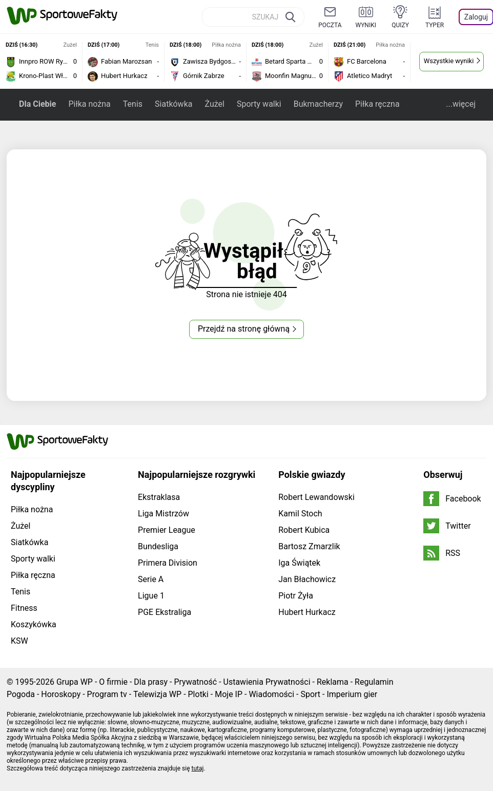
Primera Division (167, 563)
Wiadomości (271, 694)
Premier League (166, 530)
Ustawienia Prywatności (267, 682)
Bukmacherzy (318, 104)
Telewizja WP (157, 694)
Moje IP (228, 694)
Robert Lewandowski (316, 497)
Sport (310, 694)
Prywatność (195, 682)
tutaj (198, 768)
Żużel (214, 104)
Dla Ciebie (37, 104)
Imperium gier (351, 694)
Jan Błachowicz (307, 579)
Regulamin (374, 682)
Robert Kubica (304, 530)
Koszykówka (33, 624)
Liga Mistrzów (163, 513)
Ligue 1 (151, 596)
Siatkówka (173, 104)
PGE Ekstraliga (164, 612)
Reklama (332, 682)
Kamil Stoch (300, 513)
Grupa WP (74, 682)
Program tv (107, 694)
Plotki (198, 694)
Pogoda (21, 694)
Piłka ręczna (377, 104)
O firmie (113, 682)
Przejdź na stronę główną (244, 329)
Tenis (132, 104)
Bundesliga (158, 546)
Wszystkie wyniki (449, 61)
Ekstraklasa (159, 497)
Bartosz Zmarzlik (309, 546)
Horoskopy (60, 694)
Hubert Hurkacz (307, 612)
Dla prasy (151, 682)
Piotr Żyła (295, 596)
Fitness (24, 608)
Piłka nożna (89, 104)
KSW (19, 641)
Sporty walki (259, 104)
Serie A (150, 579)
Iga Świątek (299, 563)
